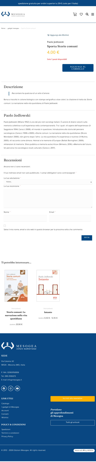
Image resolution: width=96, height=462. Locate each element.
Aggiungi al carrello (78, 68)
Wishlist (5, 418)
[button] (87, 14)
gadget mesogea (13, 28)
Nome (7, 212)
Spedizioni (6, 430)
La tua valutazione (12, 179)
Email (52, 212)
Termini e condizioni (10, 434)
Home (3, 28)
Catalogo (5, 404)
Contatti (5, 415)
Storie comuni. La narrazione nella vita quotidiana (16, 315)
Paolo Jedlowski (55, 42)
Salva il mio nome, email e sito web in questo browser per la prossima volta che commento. (43, 230)
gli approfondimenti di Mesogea (62, 413)
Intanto (48, 312)
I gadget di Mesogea (10, 408)
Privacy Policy (8, 437)
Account (5, 411)
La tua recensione (12, 187)
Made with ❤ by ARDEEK (84, 451)
